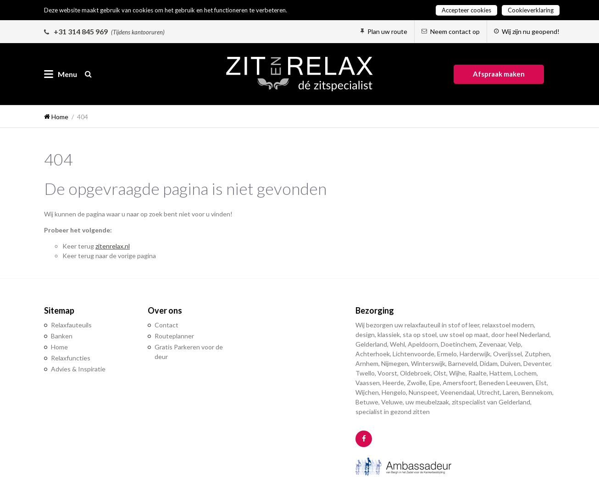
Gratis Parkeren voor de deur (189, 351)
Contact (166, 325)
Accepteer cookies (466, 10)
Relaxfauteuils (71, 325)
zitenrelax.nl (112, 246)
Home (59, 347)
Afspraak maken (499, 74)
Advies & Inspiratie (78, 369)
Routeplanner (174, 336)
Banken (61, 336)
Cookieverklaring (531, 10)
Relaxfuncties (70, 358)
